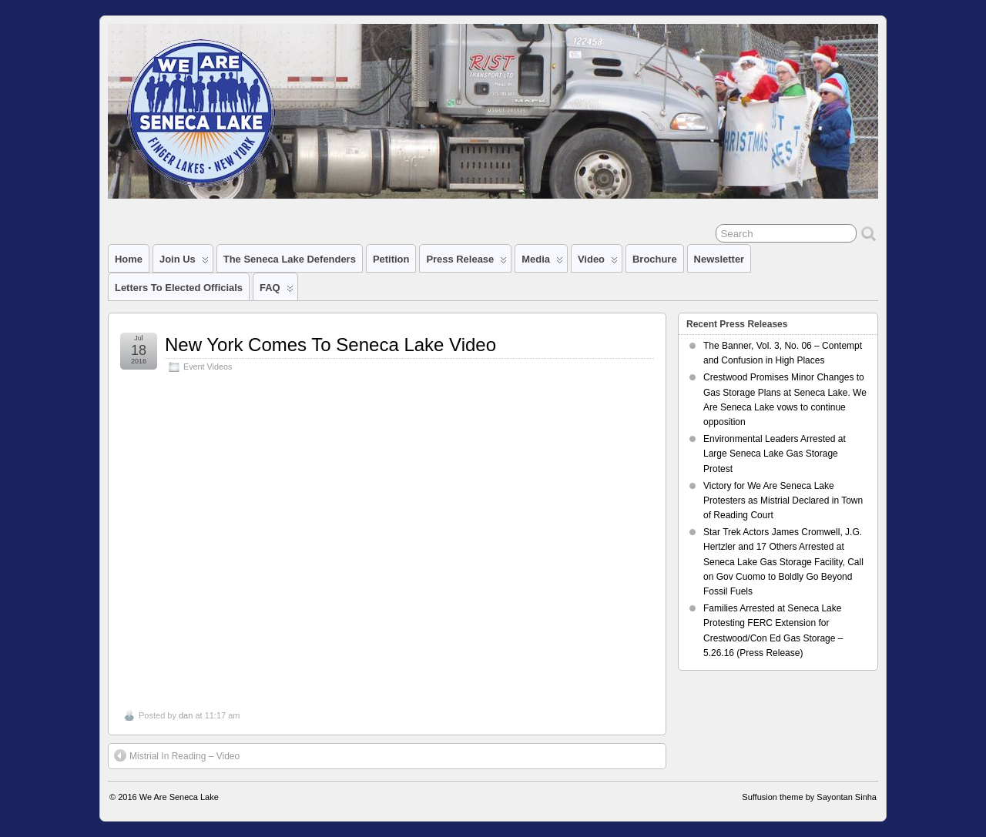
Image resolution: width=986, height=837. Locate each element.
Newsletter (719, 259)
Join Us (184, 262)
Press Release (466, 262)
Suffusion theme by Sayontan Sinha (809, 797)
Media (542, 262)
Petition (391, 259)
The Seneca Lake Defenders (289, 259)
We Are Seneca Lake (179, 797)
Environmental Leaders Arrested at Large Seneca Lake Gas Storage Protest (774, 454)
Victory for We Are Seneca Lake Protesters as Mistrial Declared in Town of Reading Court (783, 500)
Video (598, 262)
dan (186, 715)
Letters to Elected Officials (179, 287)
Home (129, 259)
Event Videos (207, 366)
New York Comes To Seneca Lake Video (330, 344)
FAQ (276, 291)
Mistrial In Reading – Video (177, 755)
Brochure (654, 259)
